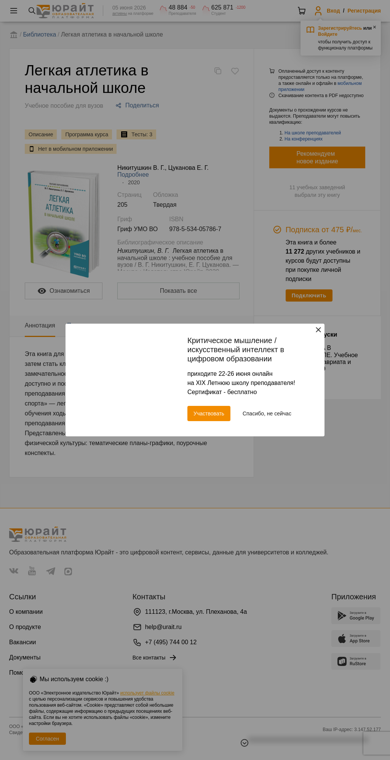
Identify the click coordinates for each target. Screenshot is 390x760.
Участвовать (208, 413)
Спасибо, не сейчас (267, 413)
